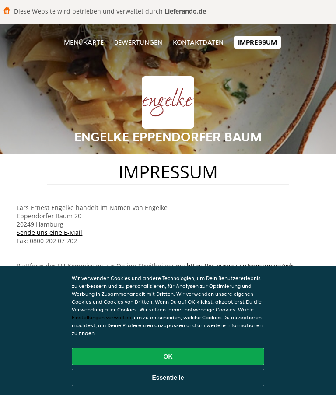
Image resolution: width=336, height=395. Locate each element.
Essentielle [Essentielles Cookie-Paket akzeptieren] (168, 377)
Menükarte (84, 42)
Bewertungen (138, 42)
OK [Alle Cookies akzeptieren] (168, 356)
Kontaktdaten (198, 42)
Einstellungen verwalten (101, 317)
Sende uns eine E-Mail (49, 232)
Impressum (257, 42)
